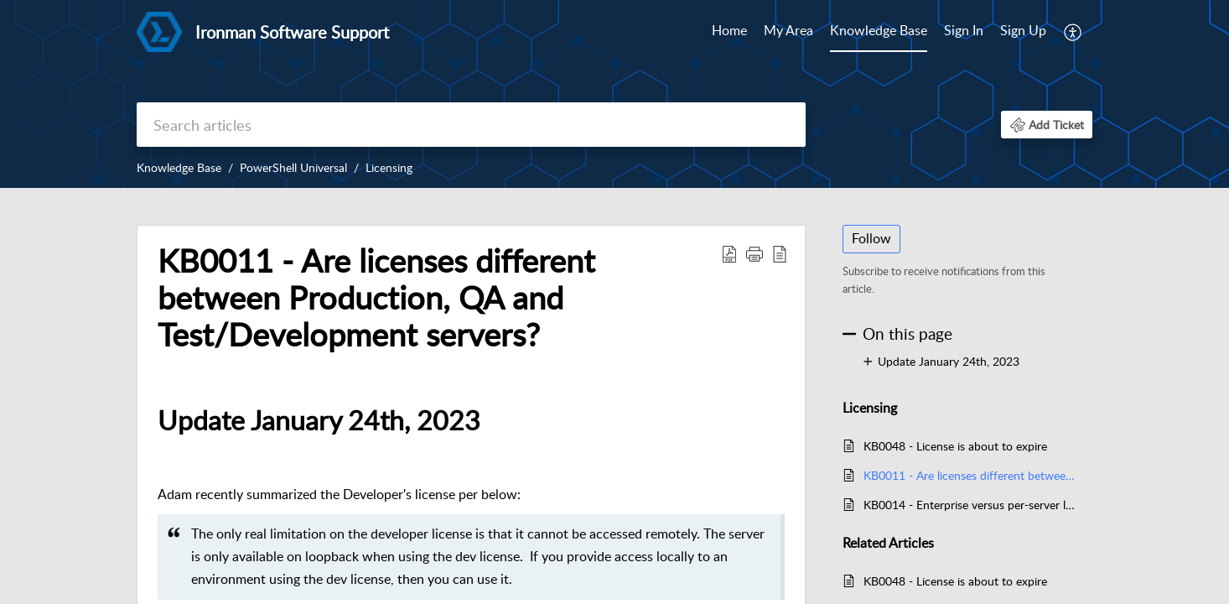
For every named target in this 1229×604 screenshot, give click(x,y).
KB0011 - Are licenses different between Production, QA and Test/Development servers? (969, 475)
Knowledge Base (878, 30)
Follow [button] (871, 238)
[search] (471, 124)
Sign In (963, 30)
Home (729, 30)
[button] (1073, 32)
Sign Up (1023, 30)
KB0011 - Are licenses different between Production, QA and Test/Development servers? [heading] (376, 297)
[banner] (614, 94)
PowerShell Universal (293, 167)
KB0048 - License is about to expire (955, 446)
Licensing (389, 167)
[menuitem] (729, 32)
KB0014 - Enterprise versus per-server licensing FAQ (969, 505)
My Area (788, 30)
